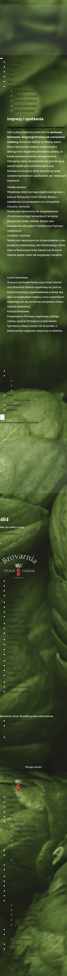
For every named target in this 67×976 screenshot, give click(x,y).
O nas (10, 76)
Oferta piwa (14, 371)
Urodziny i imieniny (25, 101)
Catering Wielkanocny (27, 385)
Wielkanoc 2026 (23, 381)
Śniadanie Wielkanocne (28, 390)
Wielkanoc (13, 376)
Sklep (10, 81)
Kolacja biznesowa (25, 106)
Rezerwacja (14, 405)
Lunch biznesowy (24, 110)
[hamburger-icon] (1, 58)
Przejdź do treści (10, 2)
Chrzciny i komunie (25, 96)
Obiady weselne (23, 91)
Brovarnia (13, 67)
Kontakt (12, 410)
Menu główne (22, 400)
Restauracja (14, 62)
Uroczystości (15, 86)
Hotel (10, 72)
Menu (10, 395)
